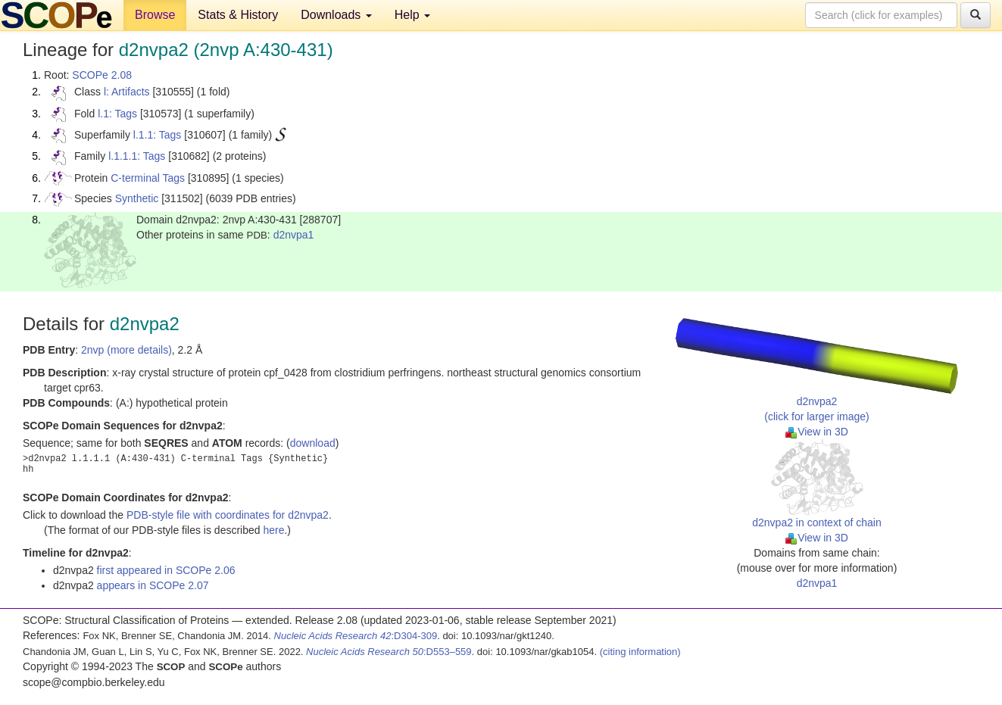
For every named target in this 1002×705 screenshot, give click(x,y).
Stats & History (238, 14)
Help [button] (412, 14)
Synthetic (137, 198)
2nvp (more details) (126, 350)
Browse (155, 14)
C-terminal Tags (148, 178)
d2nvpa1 (293, 235)
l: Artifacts (127, 92)
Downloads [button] (336, 14)
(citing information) (640, 651)
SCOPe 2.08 (102, 75)
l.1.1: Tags (157, 135)
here (273, 530)
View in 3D (816, 432)
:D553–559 (389, 651)
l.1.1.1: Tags (136, 156)
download (313, 443)
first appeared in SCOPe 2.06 (166, 570)
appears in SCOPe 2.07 (153, 585)
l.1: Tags (117, 114)
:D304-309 (356, 635)
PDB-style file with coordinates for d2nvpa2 (227, 515)
